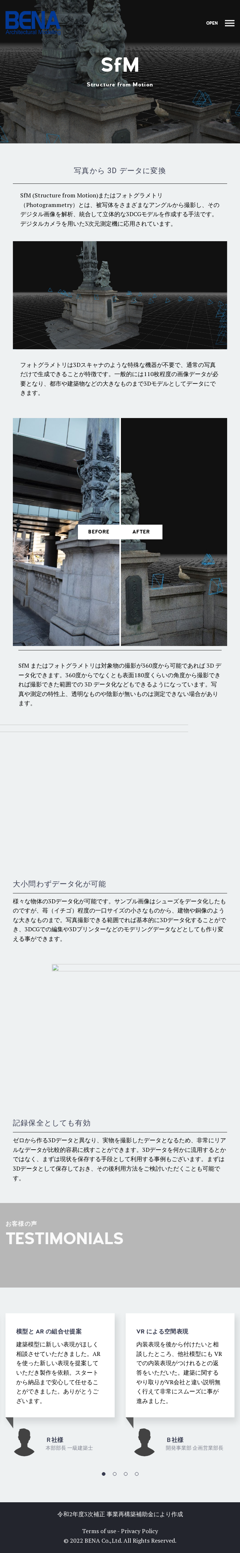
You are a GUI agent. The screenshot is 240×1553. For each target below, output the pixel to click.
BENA (92, 1540)
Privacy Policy (139, 1531)
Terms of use (99, 1531)
